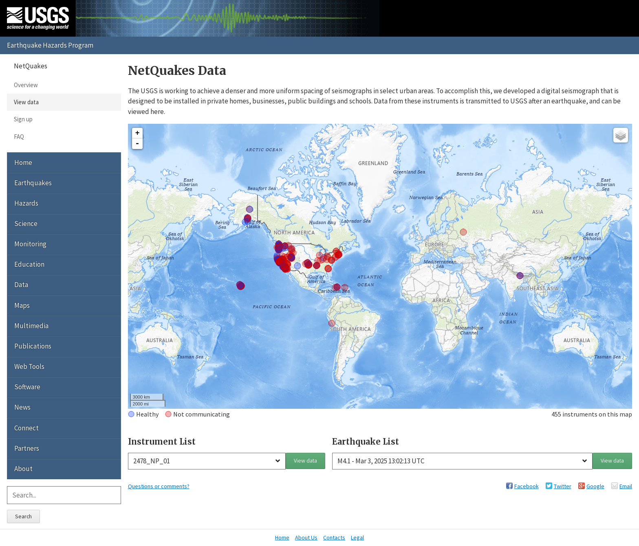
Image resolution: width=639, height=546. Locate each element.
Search (23, 516)
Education (29, 264)
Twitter (562, 486)
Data (21, 284)
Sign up (23, 119)
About (23, 468)
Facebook (526, 486)
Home (23, 162)
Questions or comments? (158, 486)
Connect (26, 427)
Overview (26, 85)
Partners (26, 448)
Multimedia (31, 325)
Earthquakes (33, 182)
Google (595, 486)
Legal (357, 537)
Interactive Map (144, 265)
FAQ (19, 136)
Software (27, 386)
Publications (32, 346)
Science (25, 223)
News (22, 407)
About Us (306, 537)
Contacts (334, 537)
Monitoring (30, 243)
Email (625, 486)
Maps (22, 305)
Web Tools (29, 366)
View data (305, 460)
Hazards (26, 203)
